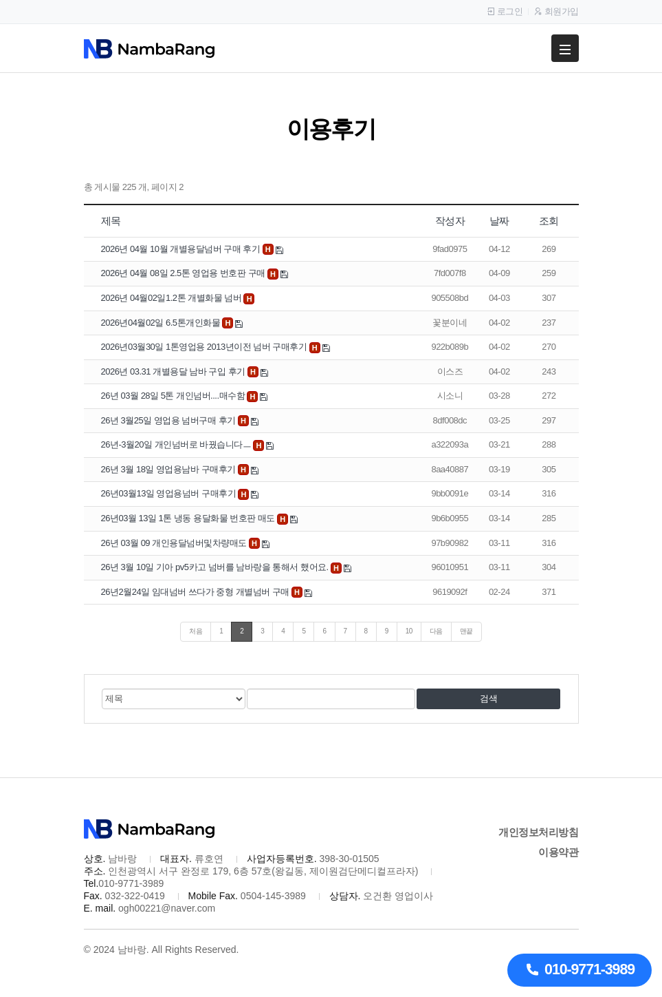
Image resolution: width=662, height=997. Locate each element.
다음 (436, 631)
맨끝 (466, 631)
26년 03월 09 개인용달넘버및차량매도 (175, 543)
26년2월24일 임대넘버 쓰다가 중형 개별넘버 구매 (196, 592)
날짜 (499, 221)
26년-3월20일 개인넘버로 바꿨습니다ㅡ (177, 444)
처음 (195, 631)
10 (409, 631)
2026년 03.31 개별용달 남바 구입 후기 (174, 371)
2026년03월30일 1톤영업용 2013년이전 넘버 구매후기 (205, 347)
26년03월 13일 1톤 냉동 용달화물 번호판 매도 (189, 518)
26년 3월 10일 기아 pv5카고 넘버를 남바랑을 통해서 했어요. (216, 567)
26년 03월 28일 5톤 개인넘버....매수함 (174, 395)
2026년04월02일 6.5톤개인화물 (162, 322)
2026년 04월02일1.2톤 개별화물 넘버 (172, 298)
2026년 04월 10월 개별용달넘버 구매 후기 (182, 249)
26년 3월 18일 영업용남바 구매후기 (169, 469)
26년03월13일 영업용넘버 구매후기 (170, 493)
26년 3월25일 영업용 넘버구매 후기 (169, 420)
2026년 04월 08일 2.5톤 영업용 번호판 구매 (184, 273)
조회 (549, 221)
